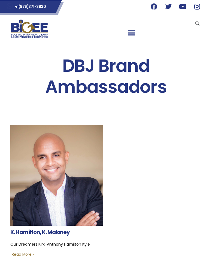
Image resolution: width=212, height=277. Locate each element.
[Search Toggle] (197, 23)
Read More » (23, 254)
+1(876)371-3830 (30, 6)
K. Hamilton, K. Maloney (40, 232)
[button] (131, 33)
